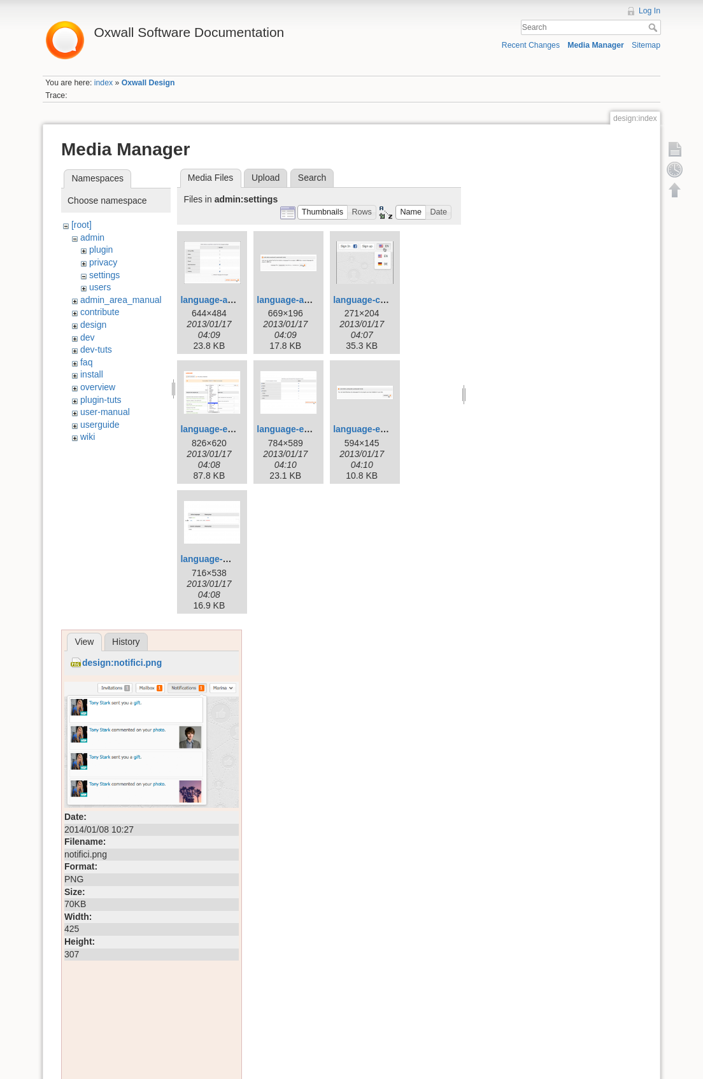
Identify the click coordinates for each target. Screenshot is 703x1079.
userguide (100, 425)
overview (97, 387)
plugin (101, 249)
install (91, 374)
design (93, 325)
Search (654, 27)
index (103, 82)
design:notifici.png (122, 663)
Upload (266, 178)
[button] (322, 212)
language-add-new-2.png (232, 300)
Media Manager (595, 45)
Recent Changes (531, 45)
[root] (81, 225)
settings (104, 275)
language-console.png (380, 300)
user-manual (105, 412)
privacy (103, 262)
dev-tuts (96, 349)
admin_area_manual (121, 300)
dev (87, 337)
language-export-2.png (305, 429)
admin (92, 237)
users (100, 287)
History (126, 642)
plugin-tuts (101, 400)
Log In (649, 10)
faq (86, 362)
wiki (87, 437)
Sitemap (646, 45)
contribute (99, 312)
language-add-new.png (305, 300)
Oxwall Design (148, 82)
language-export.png (377, 429)
